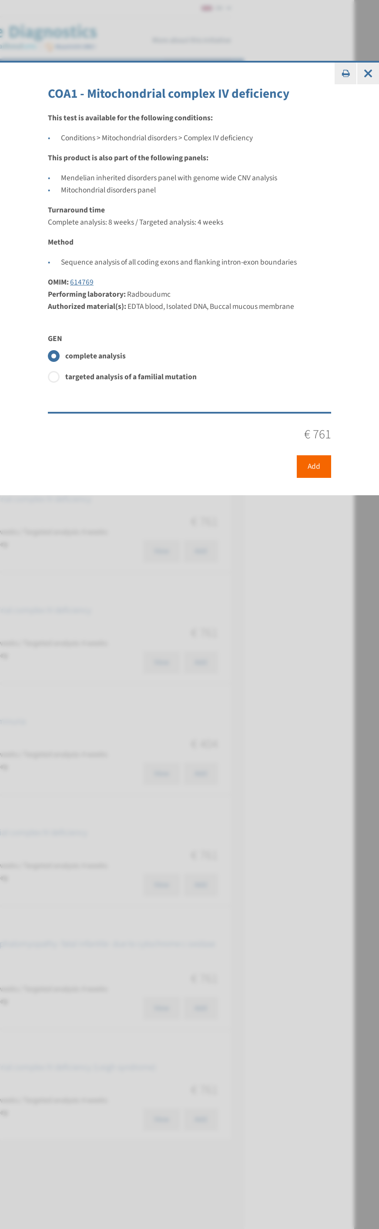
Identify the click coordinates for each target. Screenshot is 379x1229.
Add (314, 466)
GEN (55, 338)
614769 (82, 282)
